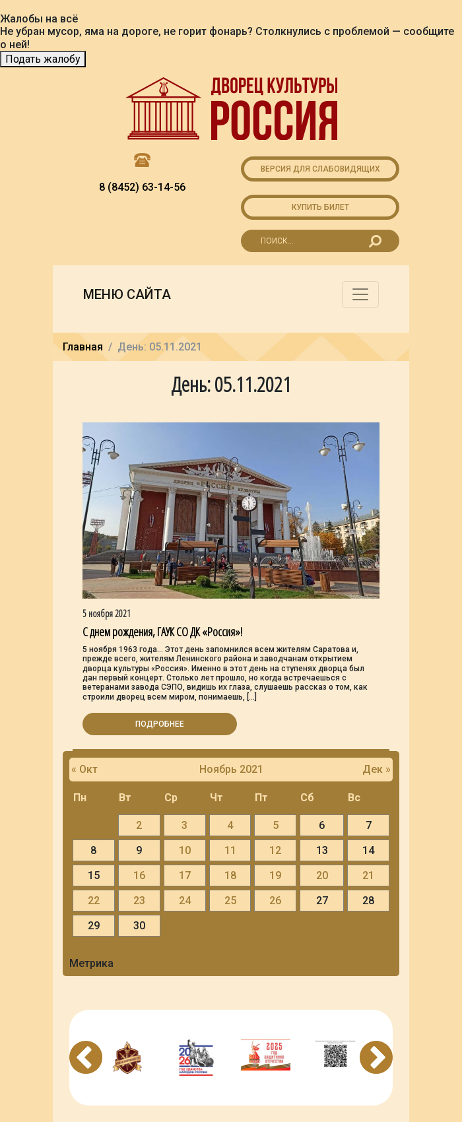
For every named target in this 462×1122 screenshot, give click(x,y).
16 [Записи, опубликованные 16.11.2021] (139, 875)
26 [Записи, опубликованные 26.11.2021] (275, 900)
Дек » (376, 769)
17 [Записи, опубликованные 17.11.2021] (185, 875)
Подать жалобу (43, 59)
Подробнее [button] (159, 724)
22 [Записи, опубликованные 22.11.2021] (94, 900)
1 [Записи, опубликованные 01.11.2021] (93, 825)
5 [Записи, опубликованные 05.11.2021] (276, 825)
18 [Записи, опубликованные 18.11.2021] (230, 875)
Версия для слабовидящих (320, 169)
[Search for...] (320, 241)
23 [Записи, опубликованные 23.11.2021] (139, 900)
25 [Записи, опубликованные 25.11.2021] (230, 900)
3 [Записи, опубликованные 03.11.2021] (184, 825)
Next (376, 1057)
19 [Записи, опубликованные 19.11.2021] (275, 875)
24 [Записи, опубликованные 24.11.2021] (185, 900)
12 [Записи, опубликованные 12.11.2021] (275, 850)
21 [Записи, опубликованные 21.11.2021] (368, 875)
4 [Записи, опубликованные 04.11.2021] (230, 825)
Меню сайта (127, 294)
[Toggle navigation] (360, 294)
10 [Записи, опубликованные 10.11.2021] (185, 850)
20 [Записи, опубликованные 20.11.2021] (322, 875)
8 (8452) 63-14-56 (142, 187)
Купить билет (320, 207)
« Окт (84, 769)
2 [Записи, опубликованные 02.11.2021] (139, 825)
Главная (83, 347)
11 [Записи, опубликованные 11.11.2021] (230, 850)
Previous (85, 1057)
